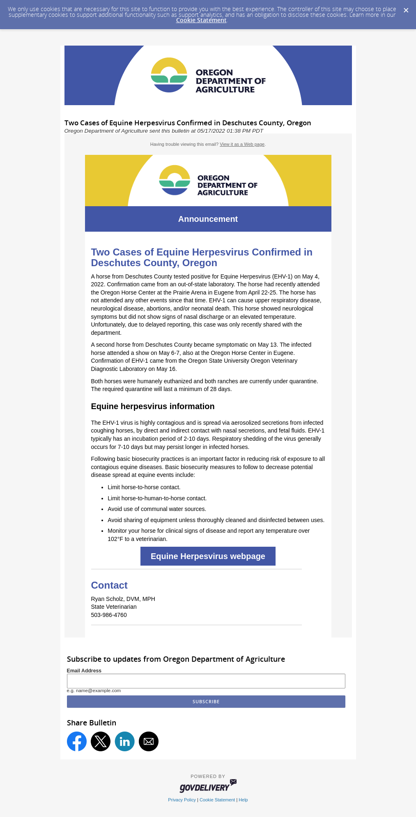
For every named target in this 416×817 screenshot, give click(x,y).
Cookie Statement (201, 20)
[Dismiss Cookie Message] (405, 8)
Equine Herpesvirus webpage (208, 556)
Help (243, 799)
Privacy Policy (182, 799)
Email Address (84, 671)
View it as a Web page (242, 144)
